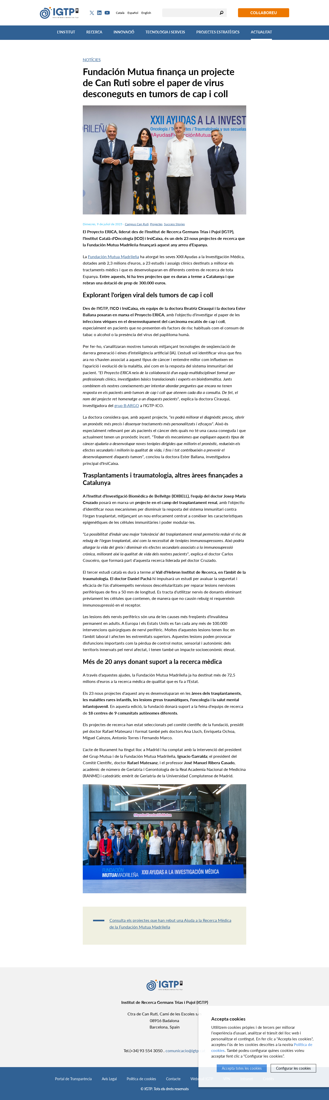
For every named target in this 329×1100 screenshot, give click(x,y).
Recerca (94, 32)
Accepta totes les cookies (242, 1068)
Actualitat (261, 32)
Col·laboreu (263, 12)
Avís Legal (109, 1079)
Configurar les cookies (293, 1068)
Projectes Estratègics (218, 32)
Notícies (92, 59)
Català (120, 13)
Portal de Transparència (73, 1079)
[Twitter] (92, 13)
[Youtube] (107, 13)
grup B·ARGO (126, 405)
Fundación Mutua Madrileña (113, 256)
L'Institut (66, 32)
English (146, 13)
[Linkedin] (99, 13)
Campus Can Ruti (137, 224)
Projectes (156, 224)
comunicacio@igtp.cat (185, 1050)
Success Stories (174, 224)
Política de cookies (141, 1079)
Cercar (221, 12)
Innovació (124, 32)
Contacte (173, 1079)
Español (132, 13)
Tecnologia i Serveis (165, 32)
